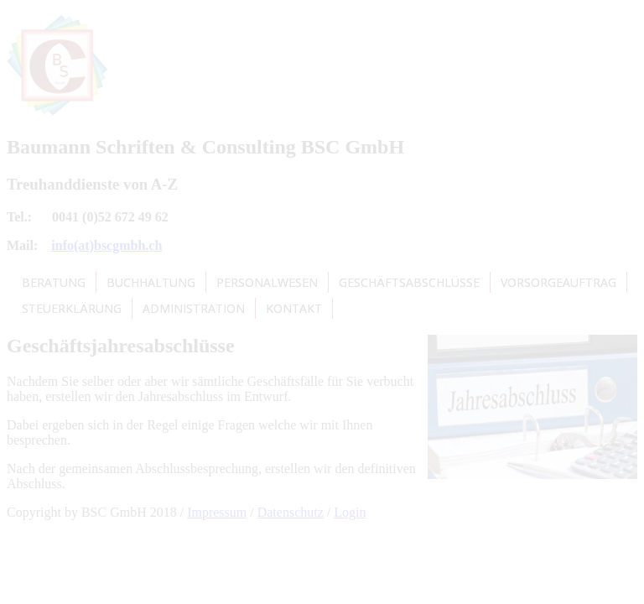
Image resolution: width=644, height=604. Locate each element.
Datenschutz (290, 512)
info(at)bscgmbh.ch (106, 245)
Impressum (217, 512)
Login (350, 512)
